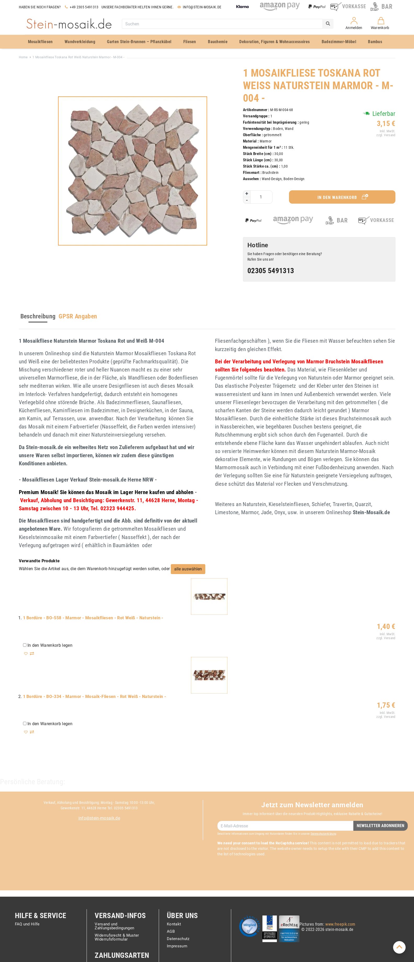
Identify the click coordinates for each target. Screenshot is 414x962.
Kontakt (174, 924)
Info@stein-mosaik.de (199, 7)
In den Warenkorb (343, 197)
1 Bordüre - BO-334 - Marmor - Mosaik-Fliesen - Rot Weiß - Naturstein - (94, 696)
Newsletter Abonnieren (380, 825)
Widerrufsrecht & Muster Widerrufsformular (117, 938)
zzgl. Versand (385, 135)
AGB (171, 932)
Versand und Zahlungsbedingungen (114, 926)
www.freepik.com (340, 924)
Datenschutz (178, 939)
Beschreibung (38, 316)
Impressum (177, 946)
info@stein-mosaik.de (99, 818)
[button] (26, 653)
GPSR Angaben (78, 316)
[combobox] (222, 24)
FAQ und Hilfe (27, 924)
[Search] (327, 24)
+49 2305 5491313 (81, 7)
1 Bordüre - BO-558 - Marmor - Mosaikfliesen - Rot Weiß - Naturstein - (93, 617)
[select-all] (188, 569)
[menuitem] (42, 42)
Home (23, 57)
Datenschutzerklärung (323, 833)
